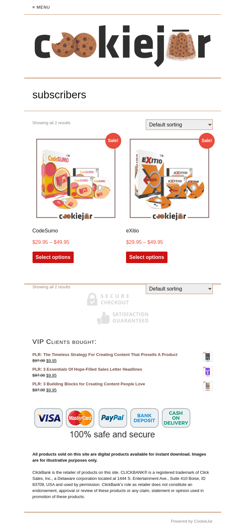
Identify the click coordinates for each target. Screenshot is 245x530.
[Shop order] (179, 124)
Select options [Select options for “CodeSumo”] (53, 257)
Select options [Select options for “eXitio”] (146, 257)
